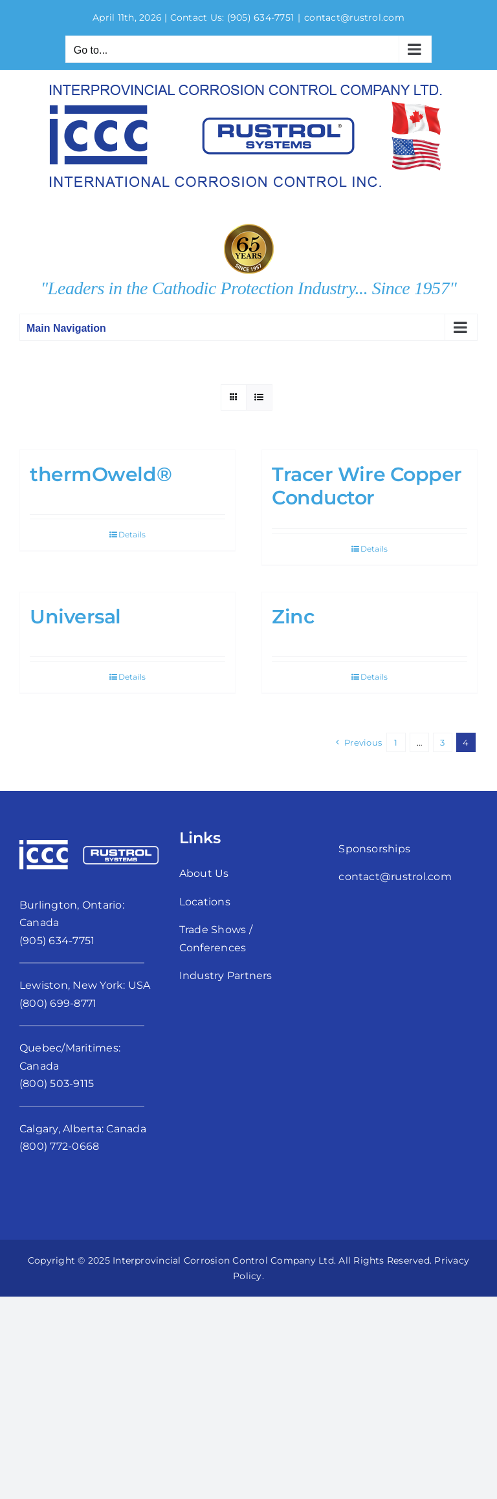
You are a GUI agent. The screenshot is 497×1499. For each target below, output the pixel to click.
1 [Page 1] (395, 742)
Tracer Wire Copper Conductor (367, 486)
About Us (204, 873)
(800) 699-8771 (57, 1003)
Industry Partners (225, 975)
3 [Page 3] (442, 742)
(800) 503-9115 (56, 1083)
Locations (204, 902)
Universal (75, 617)
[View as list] (259, 397)
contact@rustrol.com (354, 17)
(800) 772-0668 (59, 1146)
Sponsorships (374, 849)
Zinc (293, 617)
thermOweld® (100, 474)
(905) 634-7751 (260, 17)
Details (132, 534)
